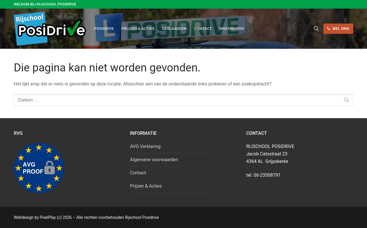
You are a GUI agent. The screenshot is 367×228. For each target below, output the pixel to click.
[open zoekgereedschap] (316, 28)
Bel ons (338, 28)
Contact (138, 173)
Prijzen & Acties (146, 186)
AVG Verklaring (145, 146)
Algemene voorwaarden (154, 159)
